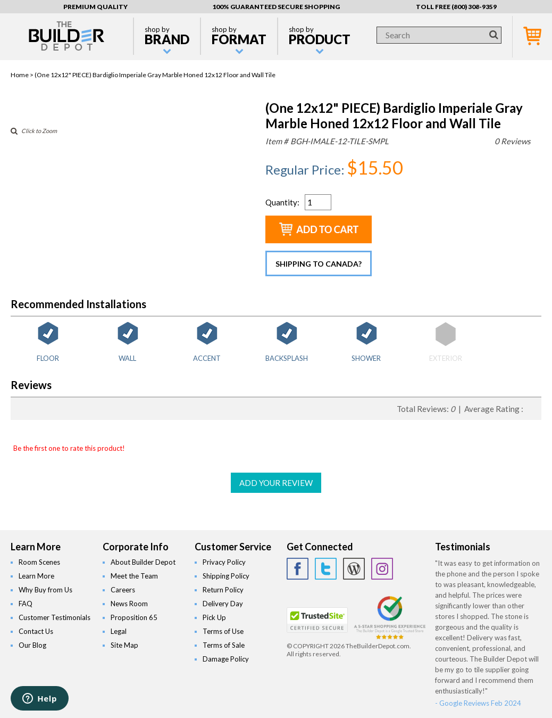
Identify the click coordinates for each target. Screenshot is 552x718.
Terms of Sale (224, 645)
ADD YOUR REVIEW (276, 483)
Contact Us (36, 631)
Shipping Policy (226, 576)
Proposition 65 (134, 617)
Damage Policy (226, 659)
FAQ (25, 603)
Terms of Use (223, 631)
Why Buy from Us (45, 589)
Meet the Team (134, 576)
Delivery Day (223, 603)
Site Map (124, 645)
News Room (129, 603)
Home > (23, 75)
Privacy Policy (224, 562)
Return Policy (223, 589)
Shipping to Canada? (318, 263)
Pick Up (214, 617)
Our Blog (32, 645)
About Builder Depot (143, 562)
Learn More (36, 576)
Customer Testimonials (54, 617)
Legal (119, 631)
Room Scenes (39, 562)
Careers (123, 589)
